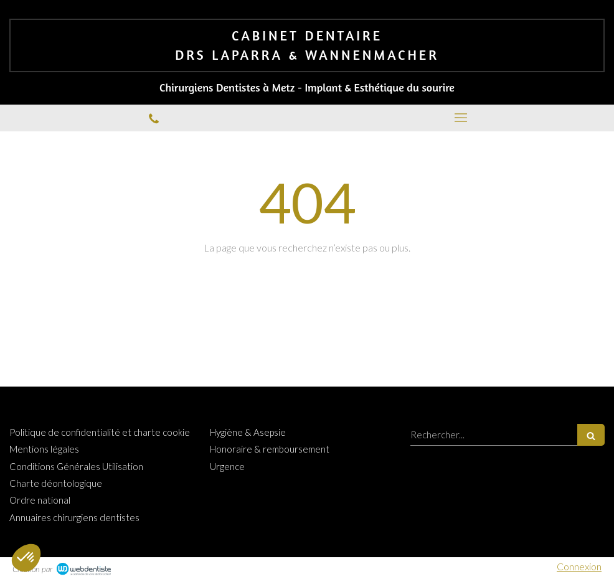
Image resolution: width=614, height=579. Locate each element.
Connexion (579, 566)
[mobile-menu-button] (460, 117)
